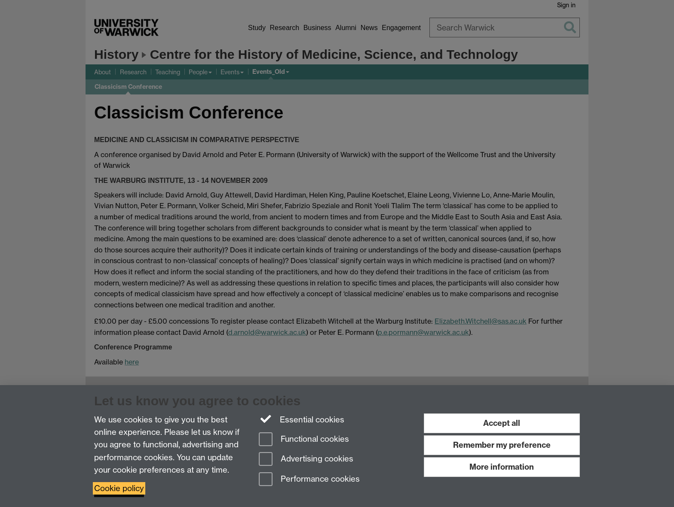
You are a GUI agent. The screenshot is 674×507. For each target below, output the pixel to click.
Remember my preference (502, 445)
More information (501, 467)
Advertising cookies (306, 460)
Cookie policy (119, 488)
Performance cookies (309, 480)
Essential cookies (301, 419)
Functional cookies (304, 440)
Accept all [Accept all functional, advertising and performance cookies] (501, 423)
